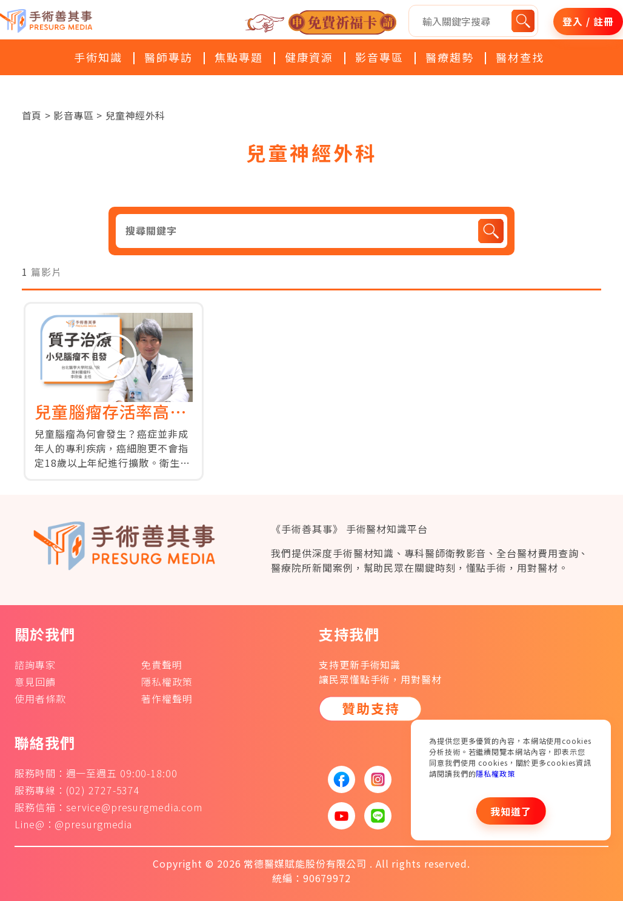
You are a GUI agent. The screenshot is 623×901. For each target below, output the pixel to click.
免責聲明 (161, 664)
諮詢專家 (35, 664)
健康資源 (309, 57)
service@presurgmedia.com (134, 807)
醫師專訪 (168, 57)
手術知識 (98, 57)
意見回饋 (35, 681)
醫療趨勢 (449, 57)
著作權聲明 (167, 698)
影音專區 (379, 57)
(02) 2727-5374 (103, 790)
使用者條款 (40, 698)
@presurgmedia (93, 824)
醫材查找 (520, 57)
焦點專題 (239, 57)
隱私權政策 (495, 773)
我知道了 (510, 811)
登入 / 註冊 (587, 21)
